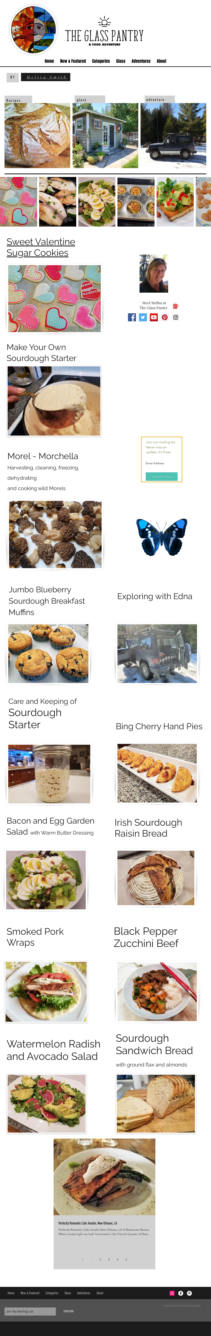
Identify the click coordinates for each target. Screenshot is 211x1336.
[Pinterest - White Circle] (189, 1293)
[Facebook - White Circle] (180, 1293)
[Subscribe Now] (162, 476)
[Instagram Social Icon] (176, 317)
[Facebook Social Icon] (132, 317)
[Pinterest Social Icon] (165, 317)
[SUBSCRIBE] (68, 1311)
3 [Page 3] (109, 1259)
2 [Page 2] (100, 1259)
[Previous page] (83, 1259)
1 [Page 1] (91, 1259)
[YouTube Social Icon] (154, 317)
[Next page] (126, 1259)
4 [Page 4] (117, 1259)
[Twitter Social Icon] (143, 317)
